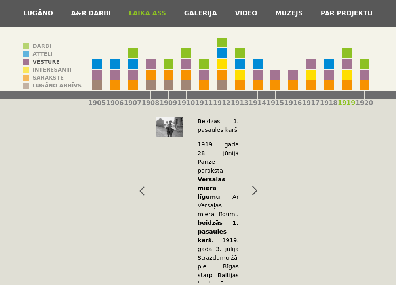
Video (247, 13)
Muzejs (290, 13)
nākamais (245, 191)
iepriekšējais (132, 191)
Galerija (201, 13)
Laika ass (148, 13)
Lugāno (39, 13)
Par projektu (347, 13)
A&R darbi (92, 13)
